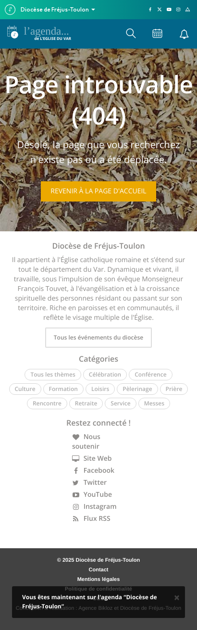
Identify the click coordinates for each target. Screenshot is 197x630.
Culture (25, 389)
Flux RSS (91, 518)
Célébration (105, 374)
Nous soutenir (86, 441)
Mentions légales (98, 579)
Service (120, 403)
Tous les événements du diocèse (98, 337)
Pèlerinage (137, 389)
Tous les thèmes (52, 374)
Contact (99, 570)
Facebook (93, 470)
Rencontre (47, 403)
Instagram (94, 506)
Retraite (86, 403)
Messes (154, 403)
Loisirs (100, 389)
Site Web (92, 458)
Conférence (150, 374)
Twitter (89, 482)
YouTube (92, 494)
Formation (63, 389)
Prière (174, 389)
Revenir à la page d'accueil (98, 191)
